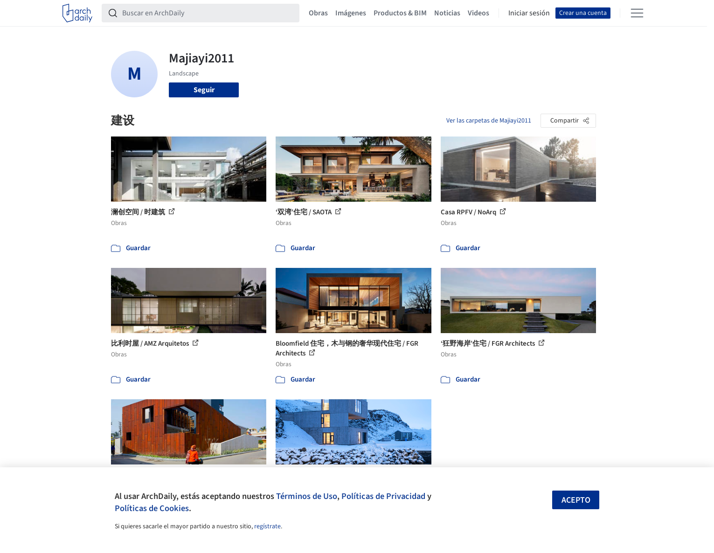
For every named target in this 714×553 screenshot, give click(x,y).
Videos (478, 13)
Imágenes (350, 13)
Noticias (447, 13)
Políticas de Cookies (152, 508)
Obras (318, 13)
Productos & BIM (400, 13)
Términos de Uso (306, 496)
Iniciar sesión (529, 13)
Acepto (575, 500)
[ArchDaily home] (77, 13)
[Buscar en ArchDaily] (208, 13)
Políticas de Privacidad (383, 496)
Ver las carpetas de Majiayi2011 (488, 120)
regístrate (267, 526)
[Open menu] (637, 13)
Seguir (204, 90)
